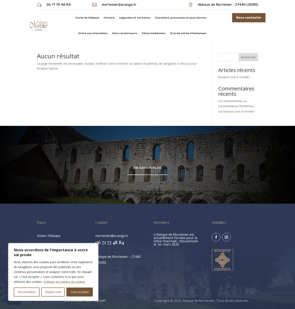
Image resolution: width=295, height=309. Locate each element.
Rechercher (248, 57)
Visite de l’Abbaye (87, 17)
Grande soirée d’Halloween (188, 33)
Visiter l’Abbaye (48, 235)
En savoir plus (148, 167)
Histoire (109, 17)
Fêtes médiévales (154, 33)
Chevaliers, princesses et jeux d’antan (180, 17)
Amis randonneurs (124, 33)
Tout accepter (79, 292)
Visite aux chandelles (93, 33)
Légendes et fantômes (134, 17)
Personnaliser (27, 292)
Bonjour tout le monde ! (234, 77)
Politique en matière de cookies (64, 282)
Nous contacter (248, 17)
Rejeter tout (53, 292)
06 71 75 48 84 (59, 5)
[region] (53, 272)
